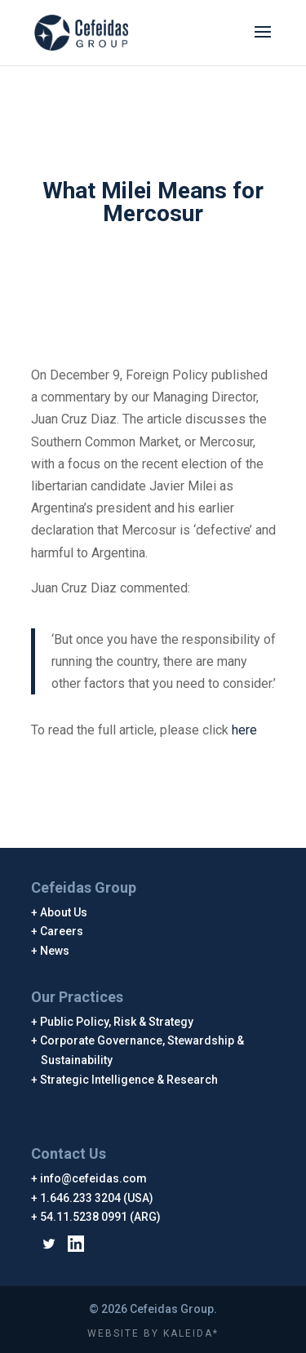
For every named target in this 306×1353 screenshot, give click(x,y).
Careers (62, 931)
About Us (64, 912)
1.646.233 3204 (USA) (97, 1197)
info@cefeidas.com (94, 1178)
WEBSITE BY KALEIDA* (153, 1333)
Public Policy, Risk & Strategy (117, 1021)
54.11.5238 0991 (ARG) (101, 1216)
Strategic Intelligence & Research (129, 1079)
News (55, 950)
